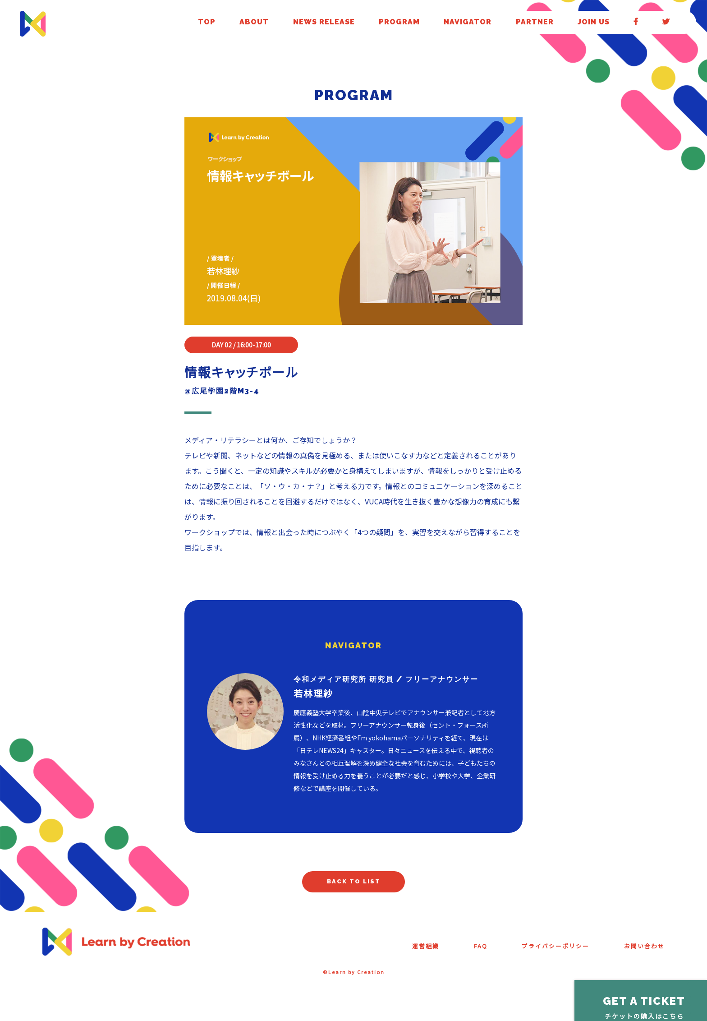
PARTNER (603, 23)
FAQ (458, 951)
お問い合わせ (640, 951)
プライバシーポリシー (540, 951)
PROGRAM (519, 23)
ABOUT (425, 23)
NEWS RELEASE (470, 23)
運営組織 (399, 951)
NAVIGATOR (561, 23)
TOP (399, 23)
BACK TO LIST (354, 884)
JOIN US (639, 23)
